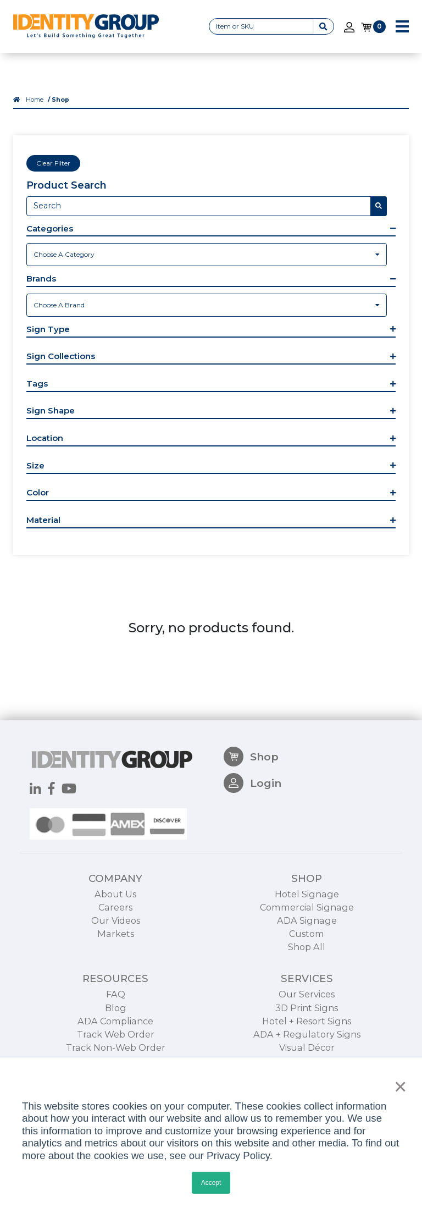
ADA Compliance (115, 1021)
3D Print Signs (306, 1007)
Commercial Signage (307, 907)
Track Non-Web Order (115, 1047)
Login (252, 783)
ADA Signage (307, 920)
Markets (115, 933)
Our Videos (115, 920)
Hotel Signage (307, 894)
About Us (115, 894)
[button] (211, 230)
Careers (115, 907)
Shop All (306, 946)
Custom (306, 933)
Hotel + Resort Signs (306, 1021)
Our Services (307, 994)
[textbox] (207, 254)
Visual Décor (307, 1047)
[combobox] (206, 254)
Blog (115, 1007)
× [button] (397, 1086)
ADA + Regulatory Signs (306, 1034)
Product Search (66, 185)
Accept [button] (211, 1183)
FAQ (115, 994)
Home (34, 99)
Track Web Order (115, 1034)
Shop (251, 756)
